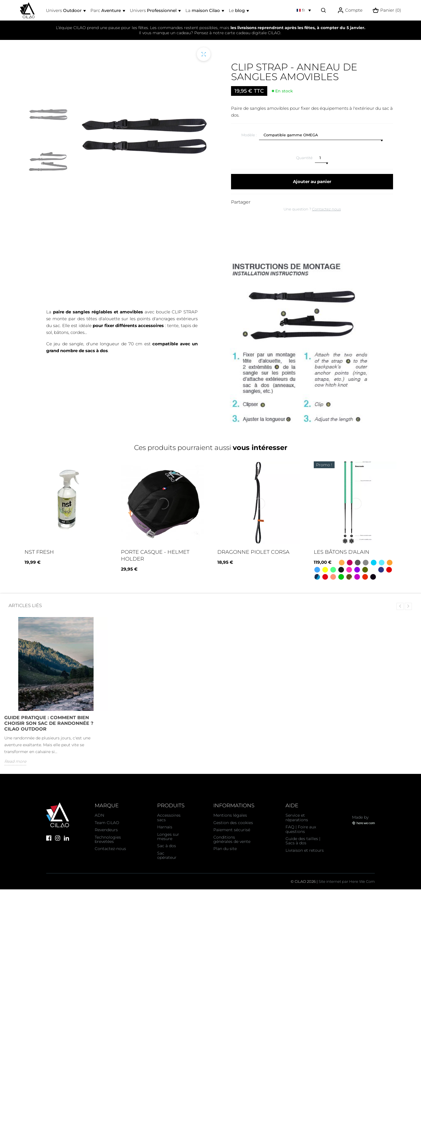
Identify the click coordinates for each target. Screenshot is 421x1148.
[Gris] (357, 562)
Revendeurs (106, 829)
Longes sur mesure (168, 836)
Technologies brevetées (108, 839)
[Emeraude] (333, 569)
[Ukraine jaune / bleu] (373, 562)
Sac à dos (166, 845)
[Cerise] (389, 569)
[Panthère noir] (341, 569)
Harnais (164, 826)
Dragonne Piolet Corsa (253, 552)
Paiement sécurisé (231, 829)
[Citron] (325, 569)
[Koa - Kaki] (365, 569)
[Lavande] (357, 569)
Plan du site (225, 848)
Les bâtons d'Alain (341, 552)
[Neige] (373, 569)
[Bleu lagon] (381, 562)
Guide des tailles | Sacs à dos (303, 840)
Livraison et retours (305, 850)
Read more (15, 761)
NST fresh (39, 552)
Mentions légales (230, 815)
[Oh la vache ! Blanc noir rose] (373, 576)
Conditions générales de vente (231, 839)
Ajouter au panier (312, 181)
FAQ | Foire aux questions (301, 829)
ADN (99, 815)
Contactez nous (326, 209)
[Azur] (317, 569)
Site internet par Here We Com (347, 881)
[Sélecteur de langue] (304, 10)
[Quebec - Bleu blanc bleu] (381, 569)
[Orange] (341, 562)
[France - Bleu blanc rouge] (365, 576)
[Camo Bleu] (317, 576)
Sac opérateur (167, 855)
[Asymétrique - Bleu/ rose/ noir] (357, 576)
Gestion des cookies (233, 822)
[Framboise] (349, 562)
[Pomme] (341, 576)
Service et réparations (297, 817)
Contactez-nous (110, 848)
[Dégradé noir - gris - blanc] (365, 562)
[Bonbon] (349, 569)
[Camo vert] (349, 576)
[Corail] (333, 576)
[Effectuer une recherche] (323, 10)
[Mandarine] (389, 562)
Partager (240, 202)
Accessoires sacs (169, 817)
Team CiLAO (107, 822)
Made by (363, 820)
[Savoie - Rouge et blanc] (325, 576)
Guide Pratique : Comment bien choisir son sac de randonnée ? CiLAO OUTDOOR (48, 723)
